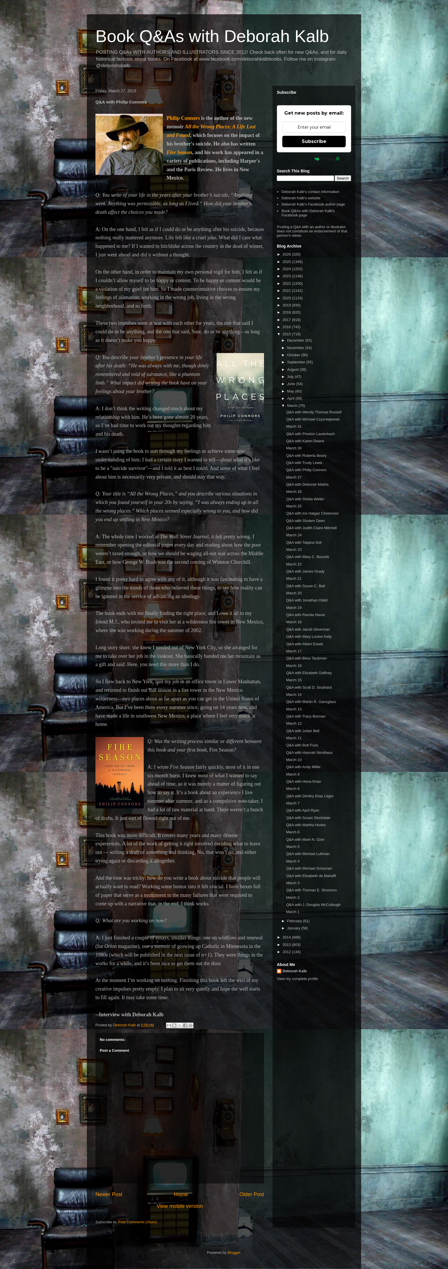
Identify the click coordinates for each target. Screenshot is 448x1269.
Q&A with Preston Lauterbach (310, 434)
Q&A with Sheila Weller (305, 499)
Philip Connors (183, 118)
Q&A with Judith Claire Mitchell (311, 528)
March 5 (292, 846)
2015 (287, 334)
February (295, 921)
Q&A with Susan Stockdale (308, 818)
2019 (287, 305)
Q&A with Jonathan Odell (306, 600)
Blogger (233, 1252)
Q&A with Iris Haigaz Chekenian (312, 513)
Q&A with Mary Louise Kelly (309, 636)
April (291, 398)
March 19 (293, 607)
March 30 (293, 448)
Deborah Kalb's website (300, 198)
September (296, 362)
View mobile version (180, 1206)
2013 (287, 945)
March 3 (292, 883)
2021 (287, 290)
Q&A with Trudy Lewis (304, 463)
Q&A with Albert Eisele (304, 644)
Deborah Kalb (295, 971)
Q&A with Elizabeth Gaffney (308, 673)
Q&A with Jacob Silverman (308, 629)
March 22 (293, 564)
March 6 (292, 832)
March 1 (292, 912)
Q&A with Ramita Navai (305, 615)
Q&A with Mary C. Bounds (307, 557)
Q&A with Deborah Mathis (307, 484)
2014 (287, 937)
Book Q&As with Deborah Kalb (212, 36)
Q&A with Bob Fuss (302, 745)
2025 (287, 262)
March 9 (292, 774)
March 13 (293, 709)
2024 (287, 269)
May (291, 391)
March (293, 405)
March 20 (293, 593)
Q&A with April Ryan (302, 810)
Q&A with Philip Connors (306, 470)
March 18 (293, 622)
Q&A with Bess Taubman (306, 658)
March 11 (293, 738)
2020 (287, 298)
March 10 (293, 760)
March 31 (293, 426)
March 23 (293, 549)
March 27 (293, 477)
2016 (287, 327)
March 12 (293, 723)
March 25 (293, 506)
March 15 (293, 680)
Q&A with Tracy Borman (305, 716)
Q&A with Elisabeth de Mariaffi (311, 876)
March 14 (293, 694)
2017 (287, 320)
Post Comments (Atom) (137, 1222)
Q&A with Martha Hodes (306, 825)
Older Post (251, 1194)
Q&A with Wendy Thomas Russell (313, 412)
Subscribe (314, 141)
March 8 (292, 788)
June (291, 384)
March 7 (292, 803)
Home (181, 1194)
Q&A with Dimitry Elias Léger (309, 796)
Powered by (314, 158)
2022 (287, 283)
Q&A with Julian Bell (302, 731)
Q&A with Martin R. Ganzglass (311, 702)
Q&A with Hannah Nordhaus (309, 752)
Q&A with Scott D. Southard (309, 687)
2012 (287, 952)
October (294, 355)
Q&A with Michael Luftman (307, 854)
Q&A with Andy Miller (303, 767)
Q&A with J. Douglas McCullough (313, 905)
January (294, 928)
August (293, 369)
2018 (287, 312)
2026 (287, 254)
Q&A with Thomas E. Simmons (311, 890)
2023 (287, 276)
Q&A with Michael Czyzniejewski (312, 419)
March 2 (292, 897)
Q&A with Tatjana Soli (303, 542)
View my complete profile (297, 979)
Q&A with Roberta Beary (306, 455)
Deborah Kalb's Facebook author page (313, 204)
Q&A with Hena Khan (303, 781)
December (296, 340)
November (296, 348)
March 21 (293, 578)
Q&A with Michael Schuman (309, 868)
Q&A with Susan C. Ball (305, 586)
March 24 (293, 535)
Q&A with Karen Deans (305, 441)
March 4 (292, 861)
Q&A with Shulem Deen (305, 521)
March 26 (293, 491)
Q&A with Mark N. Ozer (305, 839)
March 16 (293, 666)
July (291, 376)
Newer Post (108, 1194)
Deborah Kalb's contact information (310, 192)
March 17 (293, 651)
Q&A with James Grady (305, 571)
